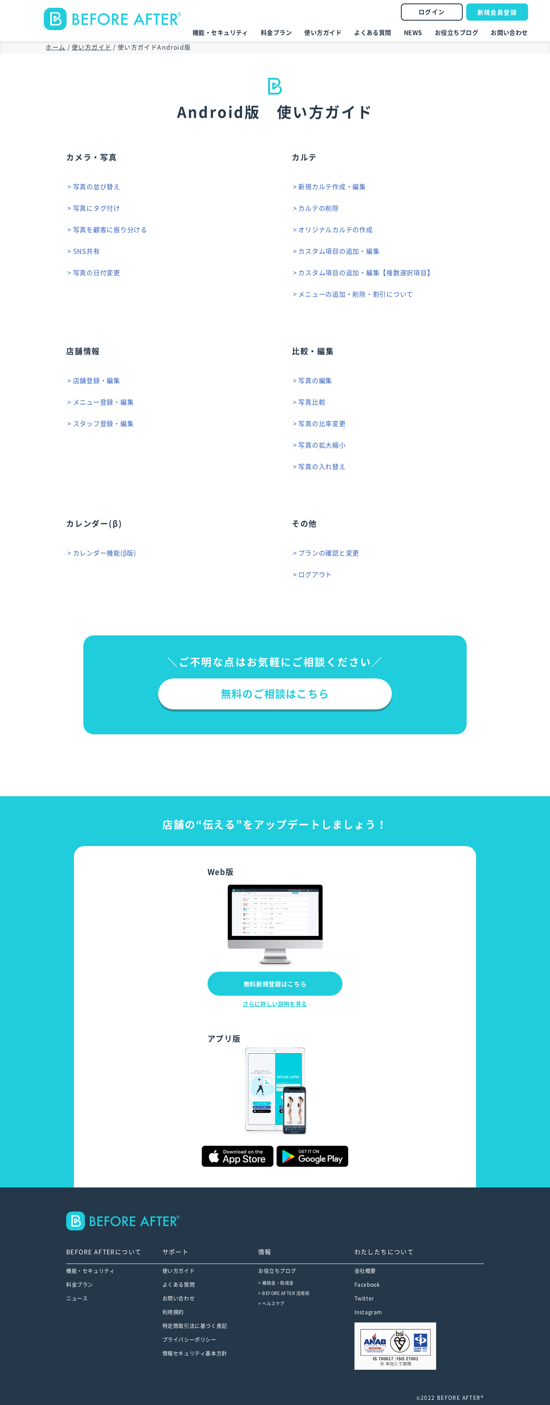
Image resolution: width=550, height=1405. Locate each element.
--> (128, 1221)
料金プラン (276, 33)
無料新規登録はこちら (275, 984)
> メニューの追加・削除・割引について (355, 294)
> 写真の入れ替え (322, 466)
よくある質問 (372, 33)
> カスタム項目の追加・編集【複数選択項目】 (366, 273)
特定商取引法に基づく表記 (194, 1325)
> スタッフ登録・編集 (103, 423)
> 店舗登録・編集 (96, 380)
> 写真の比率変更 (322, 423)
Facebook (367, 1284)
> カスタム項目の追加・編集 (339, 251)
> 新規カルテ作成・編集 (332, 187)
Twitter (364, 1298)
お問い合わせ (509, 33)
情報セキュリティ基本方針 (194, 1353)
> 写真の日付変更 (96, 273)
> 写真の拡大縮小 (322, 445)
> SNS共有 (86, 251)
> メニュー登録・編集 (103, 402)
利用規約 (173, 1312)
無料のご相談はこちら (275, 694)
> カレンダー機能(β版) (104, 553)
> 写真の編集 (315, 380)
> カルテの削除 (318, 208)
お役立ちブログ (456, 33)
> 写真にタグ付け (96, 208)
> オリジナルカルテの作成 (335, 230)
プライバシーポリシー (189, 1339)
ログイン (432, 12)
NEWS (413, 33)
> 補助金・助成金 (276, 1283)
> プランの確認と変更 (328, 553)
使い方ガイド (323, 33)
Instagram (368, 1312)
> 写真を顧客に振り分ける (110, 230)
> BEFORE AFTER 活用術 (283, 1293)
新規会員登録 (497, 12)
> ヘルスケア (271, 1303)
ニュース (77, 1298)
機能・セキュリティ (220, 33)
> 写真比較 (312, 402)
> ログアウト (315, 574)
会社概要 (365, 1270)
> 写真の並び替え (96, 187)
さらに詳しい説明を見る (275, 1004)
